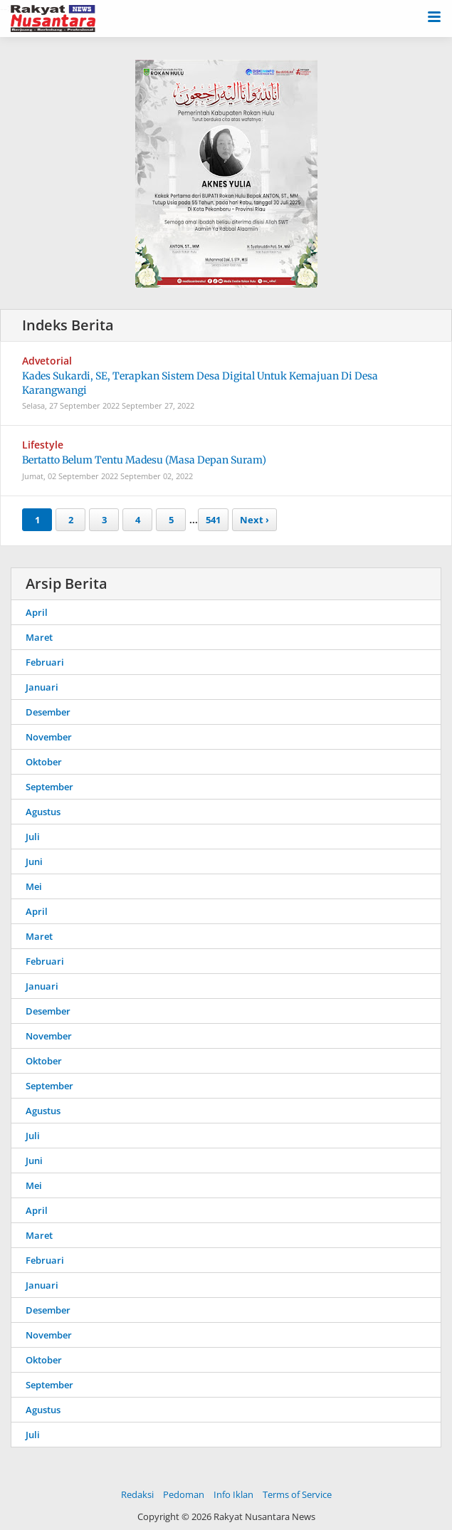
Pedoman (183, 1494)
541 (213, 519)
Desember (48, 712)
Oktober (44, 761)
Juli (33, 836)
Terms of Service (297, 1494)
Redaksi (137, 1494)
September (49, 786)
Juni (34, 861)
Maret (39, 637)
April (37, 612)
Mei (34, 886)
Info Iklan (233, 1494)
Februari (45, 662)
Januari (42, 687)
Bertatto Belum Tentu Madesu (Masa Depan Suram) (144, 460)
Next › (254, 519)
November (49, 736)
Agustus (43, 811)
